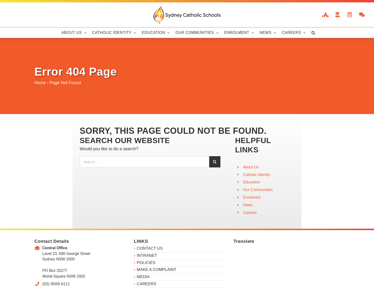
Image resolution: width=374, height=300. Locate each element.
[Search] (214, 161)
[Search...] (144, 161)
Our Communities (258, 190)
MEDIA (143, 276)
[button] (313, 32)
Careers (250, 213)
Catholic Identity (256, 175)
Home (40, 82)
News (248, 205)
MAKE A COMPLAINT (156, 269)
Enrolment (251, 197)
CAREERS (146, 284)
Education (251, 182)
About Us (251, 167)
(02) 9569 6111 (56, 284)
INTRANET (147, 255)
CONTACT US (150, 248)
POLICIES (146, 262)
